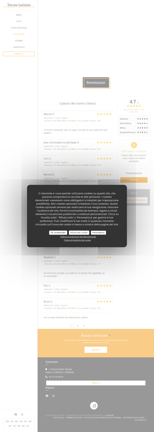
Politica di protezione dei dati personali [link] (78, 236)
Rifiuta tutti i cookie (79, 232)
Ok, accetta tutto (58, 232)
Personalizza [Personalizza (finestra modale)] (98, 232)
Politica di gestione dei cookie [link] (77, 240)
